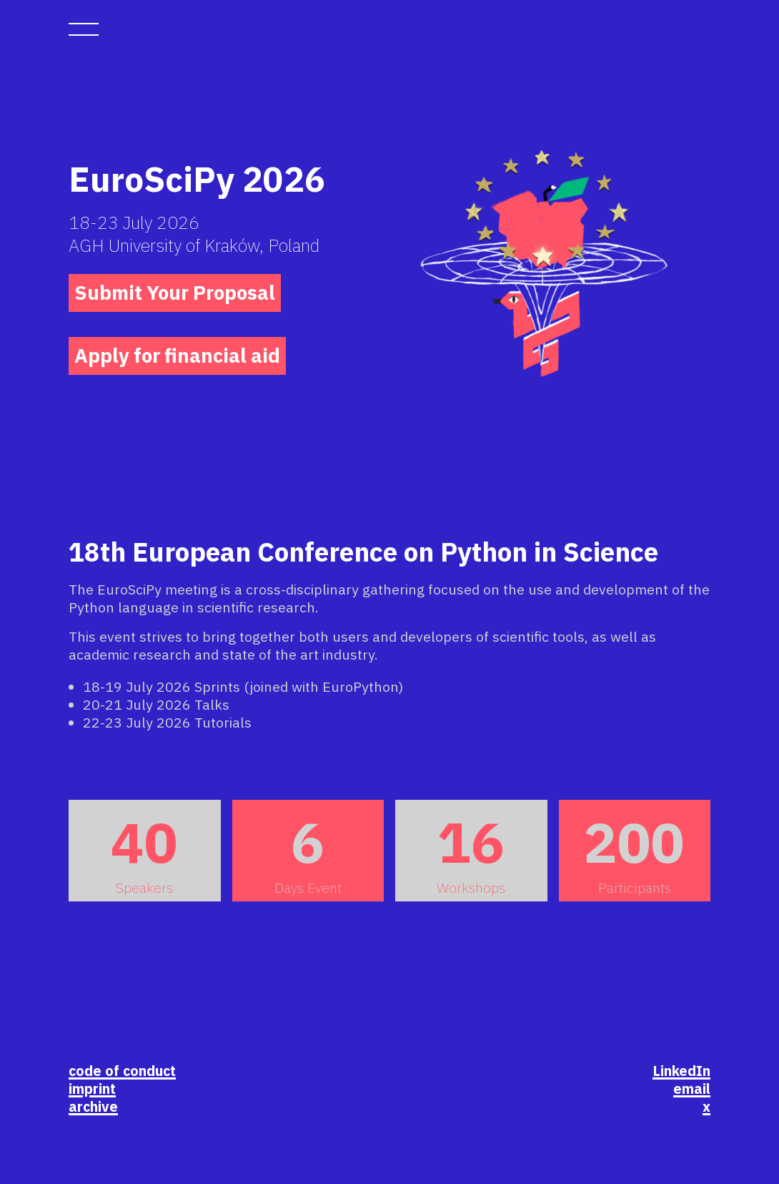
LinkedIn (681, 1071)
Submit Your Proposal (174, 292)
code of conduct (122, 1071)
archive (93, 1106)
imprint (92, 1088)
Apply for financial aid (177, 355)
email (691, 1088)
